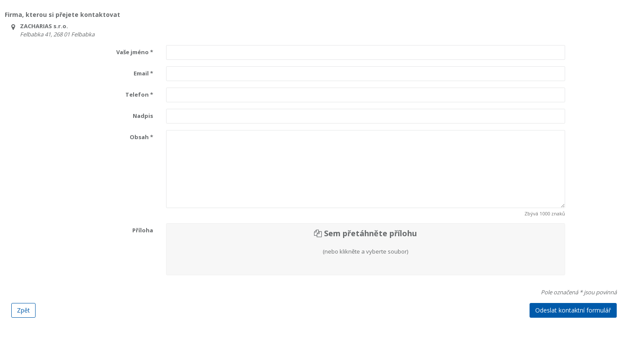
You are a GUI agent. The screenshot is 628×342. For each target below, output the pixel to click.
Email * (143, 73)
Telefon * (139, 94)
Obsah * (141, 137)
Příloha (142, 230)
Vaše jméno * (134, 52)
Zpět (23, 310)
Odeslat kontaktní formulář (573, 310)
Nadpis (143, 116)
